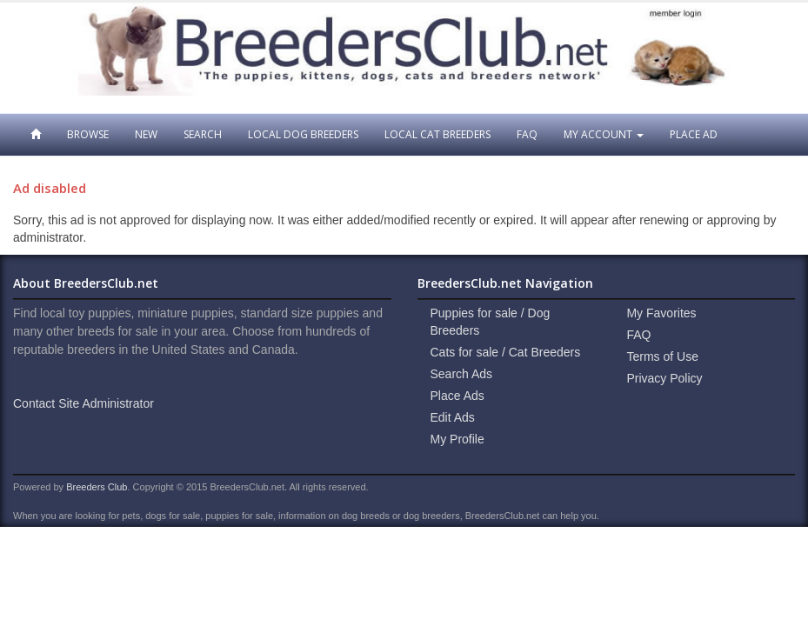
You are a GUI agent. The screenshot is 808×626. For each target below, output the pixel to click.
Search (203, 134)
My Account (604, 134)
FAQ (527, 134)
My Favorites (661, 313)
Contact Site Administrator (83, 403)
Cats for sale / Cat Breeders (506, 352)
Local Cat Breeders (437, 134)
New (146, 134)
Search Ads (462, 374)
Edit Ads (453, 417)
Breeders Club (96, 487)
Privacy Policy (664, 378)
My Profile (457, 439)
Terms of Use (662, 356)
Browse (88, 134)
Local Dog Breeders (303, 134)
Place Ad (694, 134)
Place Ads (457, 396)
